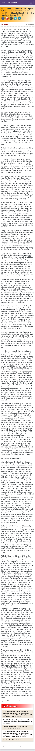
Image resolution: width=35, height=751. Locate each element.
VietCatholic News (9, 3)
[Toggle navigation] (31, 3)
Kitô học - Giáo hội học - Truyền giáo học (15, 726)
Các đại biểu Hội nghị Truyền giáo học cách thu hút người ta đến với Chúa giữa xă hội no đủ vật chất (17, 721)
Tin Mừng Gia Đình (8, 740)
